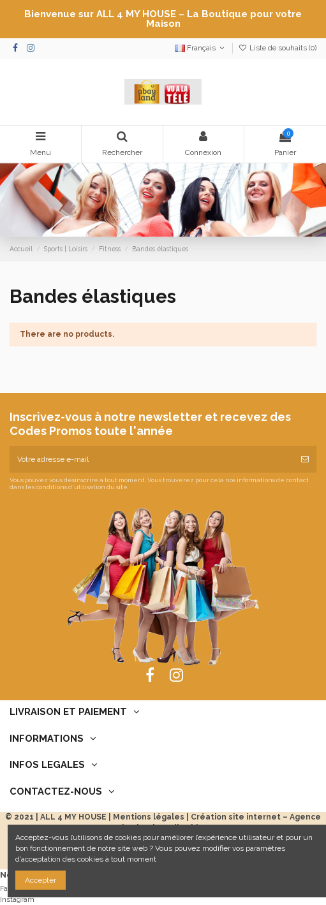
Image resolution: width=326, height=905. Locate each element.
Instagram (17, 899)
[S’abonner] (304, 459)
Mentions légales (148, 817)
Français (200, 48)
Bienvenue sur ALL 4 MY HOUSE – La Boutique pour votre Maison (163, 18)
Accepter (40, 880)
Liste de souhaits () (277, 48)
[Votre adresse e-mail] (151, 459)
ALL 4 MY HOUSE (73, 817)
